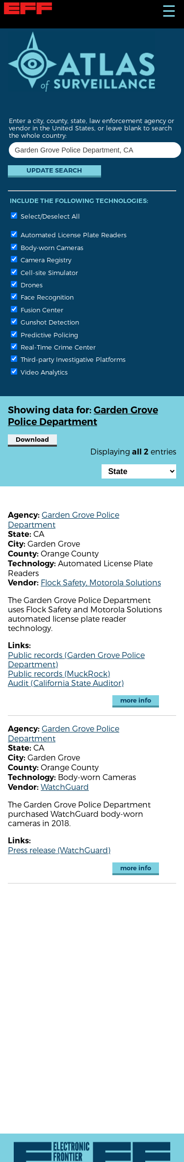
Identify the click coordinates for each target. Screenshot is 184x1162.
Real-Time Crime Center (53, 347)
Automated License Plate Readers (69, 234)
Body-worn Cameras (47, 247)
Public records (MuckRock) (59, 673)
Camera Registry (41, 259)
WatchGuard (65, 786)
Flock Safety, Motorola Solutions (101, 582)
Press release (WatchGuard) (59, 850)
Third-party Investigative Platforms (68, 359)
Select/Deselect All (45, 216)
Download (32, 439)
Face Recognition (42, 297)
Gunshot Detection (45, 322)
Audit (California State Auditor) (66, 682)
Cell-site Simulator (44, 272)
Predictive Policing (44, 334)
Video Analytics (39, 372)
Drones (27, 284)
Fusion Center (37, 309)
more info (135, 700)
